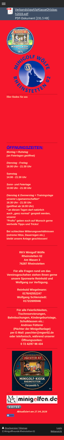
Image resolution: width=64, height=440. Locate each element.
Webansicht (56, 431)
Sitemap (23, 428)
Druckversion (10, 428)
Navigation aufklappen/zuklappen (32, 4)
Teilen (10, 415)
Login (59, 428)
